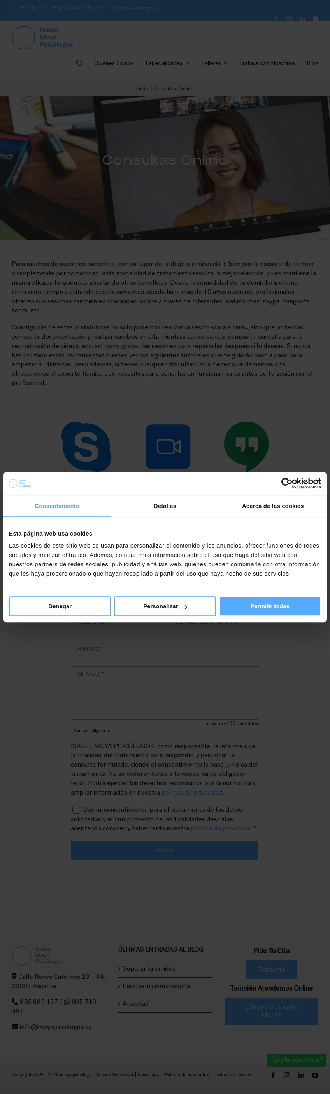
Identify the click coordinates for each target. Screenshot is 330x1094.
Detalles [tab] (165, 505)
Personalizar (165, 606)
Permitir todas (270, 606)
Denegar (60, 606)
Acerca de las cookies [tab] (273, 505)
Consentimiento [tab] (57, 505)
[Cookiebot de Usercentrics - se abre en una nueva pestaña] (287, 483)
